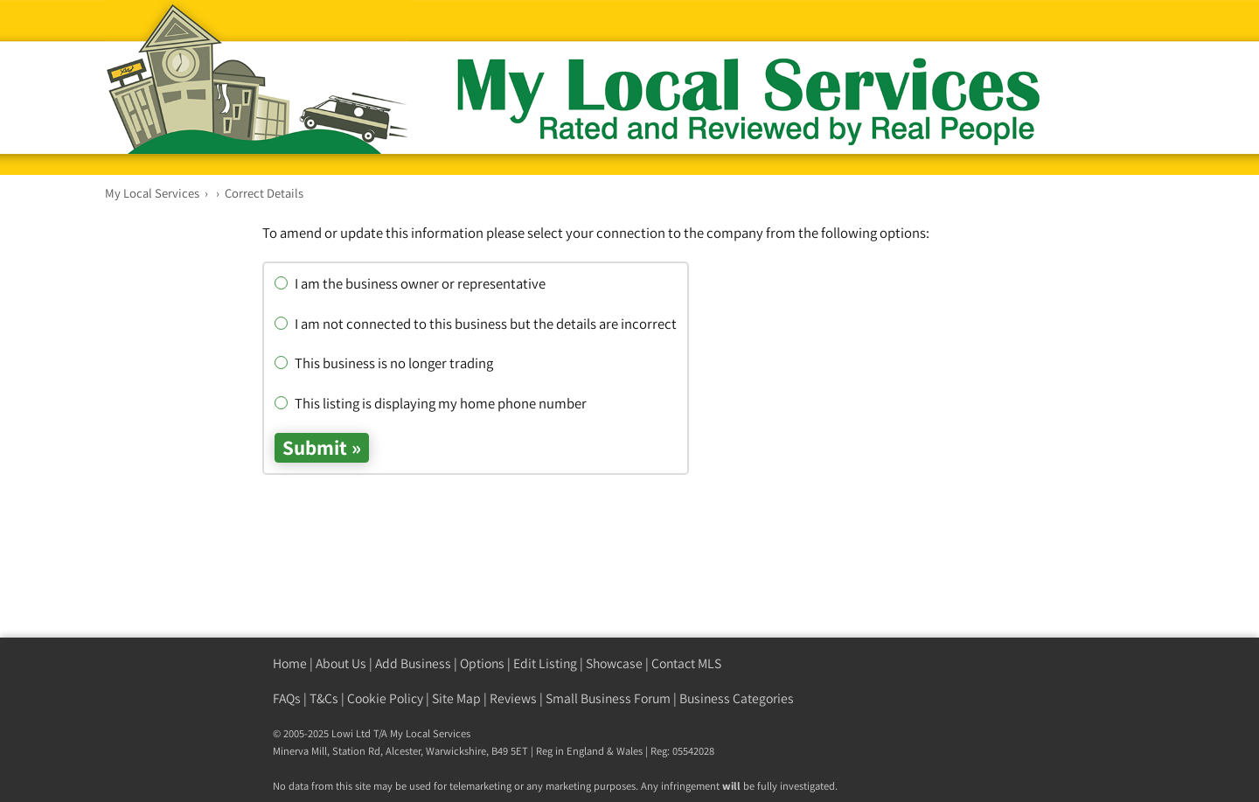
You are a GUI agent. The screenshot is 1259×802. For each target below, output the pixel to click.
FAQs (287, 698)
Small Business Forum (608, 698)
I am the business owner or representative (410, 283)
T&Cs (324, 698)
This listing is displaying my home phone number (431, 403)
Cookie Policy (385, 698)
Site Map (456, 698)
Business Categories (736, 698)
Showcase (614, 663)
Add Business (413, 663)
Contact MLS (686, 663)
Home (290, 663)
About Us (341, 663)
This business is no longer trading (384, 363)
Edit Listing (545, 663)
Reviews (513, 698)
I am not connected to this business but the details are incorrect (476, 323)
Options (482, 663)
